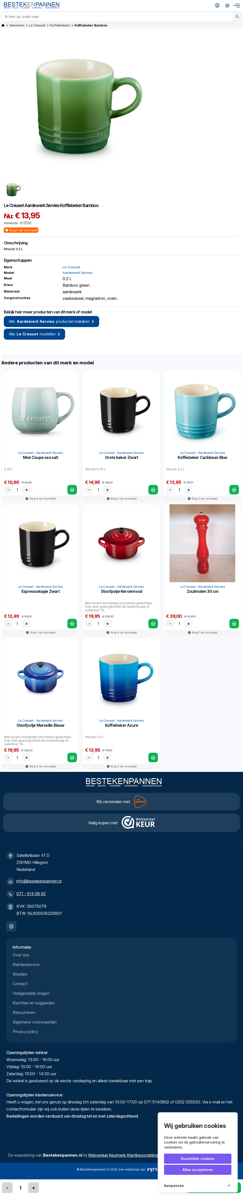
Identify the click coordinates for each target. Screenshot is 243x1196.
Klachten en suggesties (34, 1002)
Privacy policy (25, 1031)
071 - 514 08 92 (31, 893)
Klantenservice (26, 964)
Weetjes (20, 974)
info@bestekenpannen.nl (39, 881)
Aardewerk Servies (42, 205)
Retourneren (24, 1012)
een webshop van (142, 1170)
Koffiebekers (60, 25)
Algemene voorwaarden (35, 1022)
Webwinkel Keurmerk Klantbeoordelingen (125, 1155)
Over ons (21, 954)
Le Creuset (37, 25)
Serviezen (16, 25)
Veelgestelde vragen (31, 993)
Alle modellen (34, 334)
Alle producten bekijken (51, 321)
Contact (20, 983)
